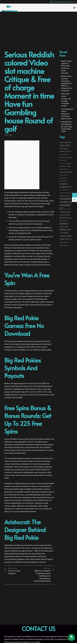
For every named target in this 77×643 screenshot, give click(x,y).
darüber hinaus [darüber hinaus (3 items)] (63, 169)
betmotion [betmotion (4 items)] (62, 157)
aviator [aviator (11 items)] (65, 148)
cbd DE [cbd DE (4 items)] (64, 166)
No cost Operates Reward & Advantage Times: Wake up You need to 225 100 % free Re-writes (23, 174)
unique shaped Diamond (54, 636)
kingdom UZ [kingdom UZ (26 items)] (65, 186)
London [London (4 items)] (61, 193)
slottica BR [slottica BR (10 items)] (63, 226)
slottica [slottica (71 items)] (63, 223)
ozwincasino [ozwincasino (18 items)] (65, 212)
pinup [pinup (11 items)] (64, 218)
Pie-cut (38, 636)
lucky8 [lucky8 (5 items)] (61, 196)
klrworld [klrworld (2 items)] (61, 190)
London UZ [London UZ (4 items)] (67, 193)
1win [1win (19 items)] (61, 142)
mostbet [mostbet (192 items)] (65, 199)
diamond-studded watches (14, 639)
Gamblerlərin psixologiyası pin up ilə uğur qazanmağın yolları (66, 126)
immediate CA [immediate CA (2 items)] (63, 175)
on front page (34, 253)
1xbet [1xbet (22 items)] (62, 145)
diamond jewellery (36, 639)
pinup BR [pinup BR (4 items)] (64, 221)
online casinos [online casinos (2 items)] (67, 209)
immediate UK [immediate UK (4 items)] (63, 181)
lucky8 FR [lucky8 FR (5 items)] (67, 196)
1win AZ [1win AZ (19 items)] (67, 142)
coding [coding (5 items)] (69, 166)
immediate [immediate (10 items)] (68, 172)
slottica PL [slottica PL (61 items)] (65, 229)
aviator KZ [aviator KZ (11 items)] (63, 151)
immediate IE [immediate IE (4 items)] (63, 178)
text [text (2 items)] (60, 233)
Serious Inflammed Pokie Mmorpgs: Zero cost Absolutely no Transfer (23, 158)
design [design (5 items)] (61, 172)
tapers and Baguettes (25, 636)
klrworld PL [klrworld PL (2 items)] (67, 190)
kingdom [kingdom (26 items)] (63, 183)
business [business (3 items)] (68, 163)
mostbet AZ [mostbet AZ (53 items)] (65, 202)
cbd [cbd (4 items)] (60, 166)
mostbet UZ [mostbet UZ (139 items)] (65, 206)
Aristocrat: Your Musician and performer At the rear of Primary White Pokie (23, 183)
